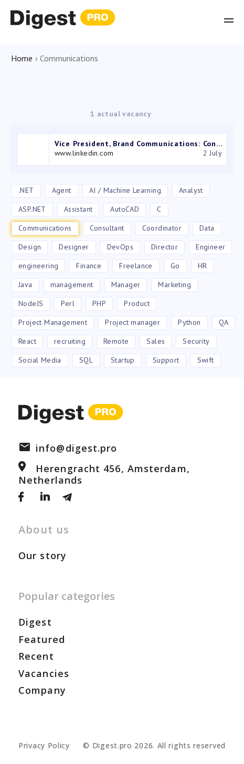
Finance (88, 265)
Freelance (136, 265)
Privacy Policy (44, 745)
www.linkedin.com (84, 153)
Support (166, 360)
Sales (155, 341)
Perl (68, 303)
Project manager (132, 322)
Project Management (52, 322)
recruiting (70, 341)
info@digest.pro (68, 448)
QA (224, 322)
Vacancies (43, 673)
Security (196, 341)
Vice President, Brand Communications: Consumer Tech (139, 143)
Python (189, 322)
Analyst (191, 190)
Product (137, 303)
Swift (205, 360)
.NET (26, 190)
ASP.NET (32, 209)
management (71, 284)
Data (207, 228)
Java (25, 284)
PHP (99, 303)
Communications (45, 228)
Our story (42, 555)
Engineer (210, 247)
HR (202, 265)
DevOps (120, 247)
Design (29, 247)
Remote (116, 341)
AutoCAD (124, 209)
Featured (41, 639)
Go (175, 265)
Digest (35, 622)
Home (22, 58)
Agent (61, 190)
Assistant (78, 209)
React (27, 341)
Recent (36, 656)
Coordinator (162, 228)
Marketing (174, 284)
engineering (38, 265)
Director (164, 247)
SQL (86, 360)
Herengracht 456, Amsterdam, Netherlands (104, 474)
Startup (123, 360)
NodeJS (30, 303)
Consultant (107, 228)
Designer (74, 247)
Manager (126, 284)
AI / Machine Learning (125, 190)
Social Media (39, 360)
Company (42, 690)
